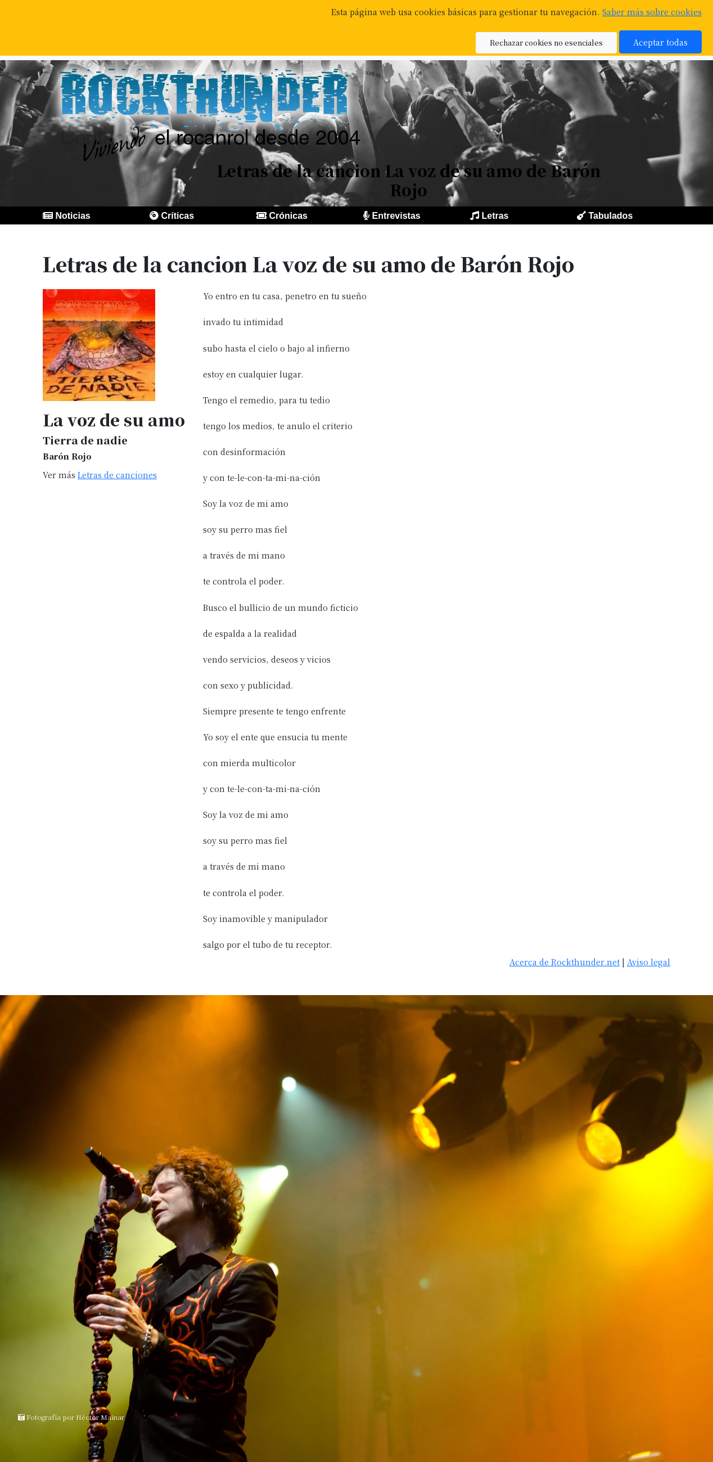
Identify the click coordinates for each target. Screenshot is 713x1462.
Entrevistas (396, 216)
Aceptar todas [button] (660, 42)
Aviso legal (648, 962)
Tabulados (610, 216)
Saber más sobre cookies (652, 11)
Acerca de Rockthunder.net (564, 962)
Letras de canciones (117, 474)
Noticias (72, 216)
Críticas (177, 216)
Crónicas (288, 216)
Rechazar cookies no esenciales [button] (546, 42)
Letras (494, 216)
